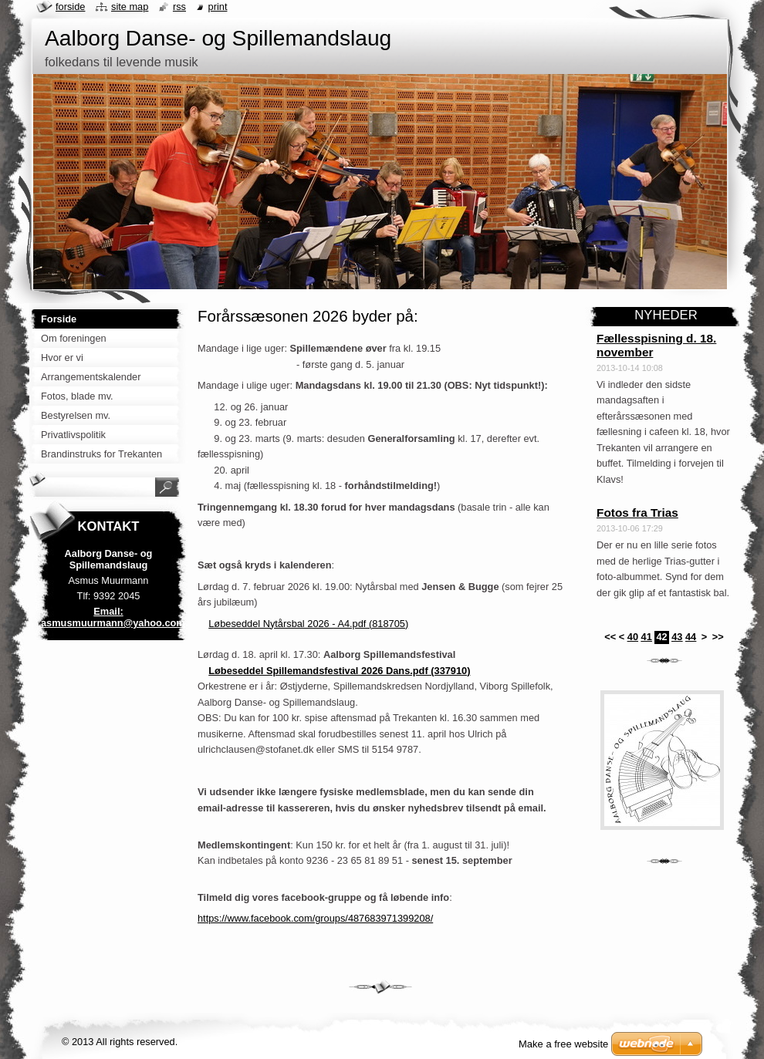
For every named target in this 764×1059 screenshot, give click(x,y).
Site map (129, 6)
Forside (70, 6)
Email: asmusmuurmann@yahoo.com (113, 617)
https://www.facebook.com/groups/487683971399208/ (315, 918)
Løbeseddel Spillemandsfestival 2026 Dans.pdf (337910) (339, 670)
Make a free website (563, 1044)
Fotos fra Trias (637, 512)
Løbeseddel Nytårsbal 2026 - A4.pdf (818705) (308, 623)
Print (218, 6)
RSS (179, 6)
